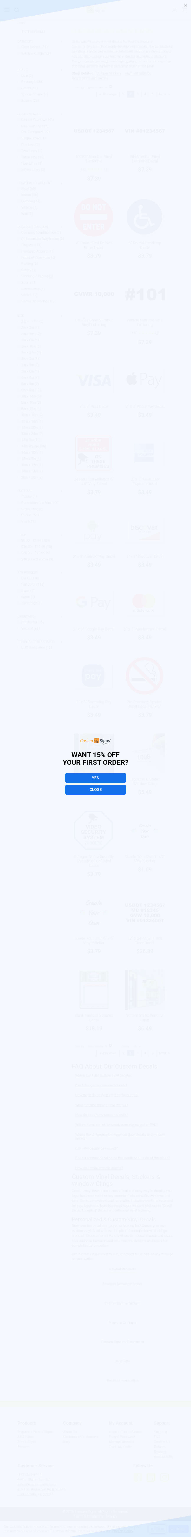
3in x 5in (28, 365)
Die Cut (27, 578)
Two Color (29, 603)
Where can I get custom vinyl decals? (103, 1075)
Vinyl (25, 521)
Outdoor (27, 201)
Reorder (160, 1452)
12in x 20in (30, 428)
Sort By (79, 87)
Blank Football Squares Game (94, 1017)
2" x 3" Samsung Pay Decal (93, 704)
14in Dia (27, 440)
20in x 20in (30, 477)
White (26, 597)
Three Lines (30, 157)
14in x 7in (29, 459)
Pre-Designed (32, 132)
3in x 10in (29, 346)
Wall (25, 214)
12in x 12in (30, 421)
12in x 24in (30, 434)
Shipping (160, 1432)
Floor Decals (31, 47)
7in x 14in (29, 396)
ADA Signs (26, 1437)
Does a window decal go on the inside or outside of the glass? (122, 1158)
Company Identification (39, 232)
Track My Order (120, 1447)
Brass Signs (27, 1442)
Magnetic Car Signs (122, 1323)
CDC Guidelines (33, 647)
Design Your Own (34, 120)
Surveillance (31, 289)
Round (26, 88)
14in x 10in (30, 452)
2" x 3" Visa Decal (94, 406)
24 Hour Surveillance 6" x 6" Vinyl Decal (94, 481)
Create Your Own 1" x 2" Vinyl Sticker (145, 858)
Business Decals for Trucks (122, 1284)
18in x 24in (30, 471)
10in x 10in (30, 415)
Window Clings (33, 53)
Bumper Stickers (109, 73)
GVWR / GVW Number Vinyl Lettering (94, 322)
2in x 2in (28, 328)
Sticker (27, 515)
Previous (108, 94)
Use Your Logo (32, 126)
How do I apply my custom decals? (101, 1115)
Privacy (112, 1516)
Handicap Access (35, 251)
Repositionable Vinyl (37, 503)
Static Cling (30, 509)
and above (35, 559)
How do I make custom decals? (99, 1168)
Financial (28, 245)
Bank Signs (123, 1361)
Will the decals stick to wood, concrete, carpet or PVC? (116, 1125)
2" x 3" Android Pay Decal (94, 556)
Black (25, 591)
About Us (70, 1432)
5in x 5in (28, 384)
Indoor (26, 195)
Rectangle (29, 82)
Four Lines (29, 163)
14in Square (30, 446)
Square (27, 101)
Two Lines (29, 151)
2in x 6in (28, 340)
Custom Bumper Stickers (122, 1303)
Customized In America (80, 1437)
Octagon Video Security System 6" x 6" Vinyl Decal (94, 861)
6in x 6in (28, 390)
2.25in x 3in (30, 321)
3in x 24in (29, 352)
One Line (28, 145)
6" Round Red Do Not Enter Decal (94, 245)
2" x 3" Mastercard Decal (145, 629)
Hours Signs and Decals (90, 78)
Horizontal (29, 622)
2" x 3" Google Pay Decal (93, 629)
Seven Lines (31, 169)
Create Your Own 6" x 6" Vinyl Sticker (94, 940)
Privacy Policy (122, 1531)
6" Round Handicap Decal (145, 245)
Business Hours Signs (122, 1380)
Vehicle (27, 207)
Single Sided (31, 138)
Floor (25, 188)
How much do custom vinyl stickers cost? (106, 1095)
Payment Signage (138, 73)
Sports (26, 282)
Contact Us (162, 1442)
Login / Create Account (126, 1432)
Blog (66, 1442)
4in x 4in (28, 378)
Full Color (28, 584)
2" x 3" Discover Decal (144, 556)
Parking (27, 264)
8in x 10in (29, 402)
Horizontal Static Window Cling (145, 781)
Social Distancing (34, 301)
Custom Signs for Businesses (122, 1342)
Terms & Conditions (88, 1516)
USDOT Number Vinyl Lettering (94, 158)
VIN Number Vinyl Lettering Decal (145, 158)
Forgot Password (122, 1437)
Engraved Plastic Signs (35, 1432)
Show (125, 1046)
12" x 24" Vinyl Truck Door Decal (144, 940)
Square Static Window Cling (145, 1017)
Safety (26, 270)
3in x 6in (28, 371)
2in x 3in (28, 334)
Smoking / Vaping (35, 276)
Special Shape (32, 94)
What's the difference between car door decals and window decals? (120, 1136)
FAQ (157, 1437)
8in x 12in (29, 409)
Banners (24, 1447)
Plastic (27, 496)
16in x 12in (30, 465)
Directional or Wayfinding (40, 239)
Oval (25, 76)
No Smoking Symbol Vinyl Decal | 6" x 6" (144, 704)
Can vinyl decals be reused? (96, 1148)
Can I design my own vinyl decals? (101, 1085)
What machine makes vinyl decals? (101, 1105)
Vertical (27, 628)
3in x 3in (28, 359)
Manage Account (121, 1442)
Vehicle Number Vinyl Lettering (144, 322)
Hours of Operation (36, 258)
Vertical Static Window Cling (94, 781)
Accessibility (164, 1457)
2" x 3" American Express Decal (145, 481)
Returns (160, 1447)
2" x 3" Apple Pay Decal (145, 406)
